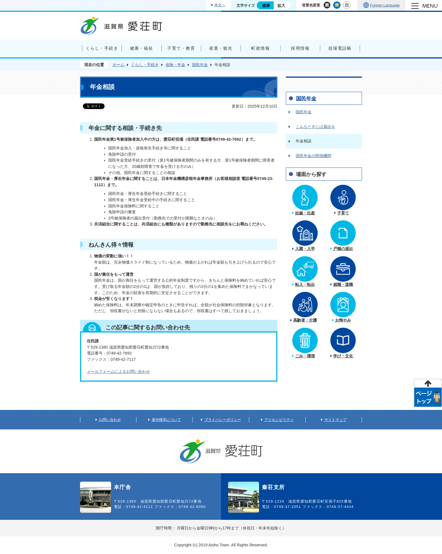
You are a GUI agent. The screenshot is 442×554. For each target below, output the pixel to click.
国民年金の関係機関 (313, 155)
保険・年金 (175, 64)
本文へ (219, 5)
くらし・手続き (145, 64)
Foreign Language (385, 5)
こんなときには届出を (315, 126)
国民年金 (200, 64)
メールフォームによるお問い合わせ (118, 371)
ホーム (118, 64)
